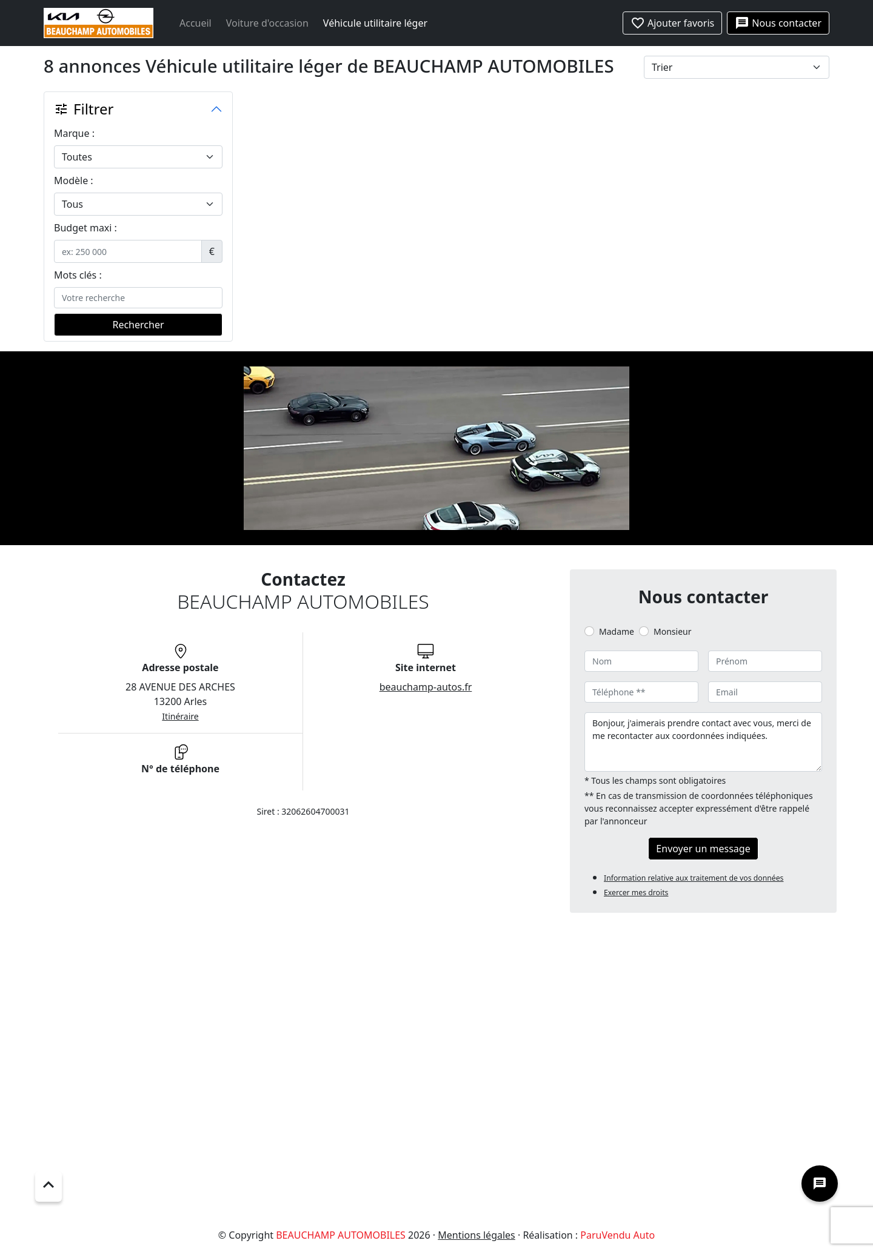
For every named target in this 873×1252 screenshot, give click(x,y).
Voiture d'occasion (267, 23)
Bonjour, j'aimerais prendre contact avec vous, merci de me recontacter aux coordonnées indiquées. (703, 742)
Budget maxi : (85, 227)
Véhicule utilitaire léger (375, 23)
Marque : (74, 133)
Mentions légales (476, 1235)
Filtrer (83, 109)
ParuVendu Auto (617, 1235)
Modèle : (73, 180)
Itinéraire (180, 716)
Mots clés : (78, 275)
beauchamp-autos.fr (426, 687)
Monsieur (672, 631)
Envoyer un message (703, 848)
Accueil (195, 23)
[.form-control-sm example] (128, 251)
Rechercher (138, 324)
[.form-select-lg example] (138, 156)
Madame (616, 631)
